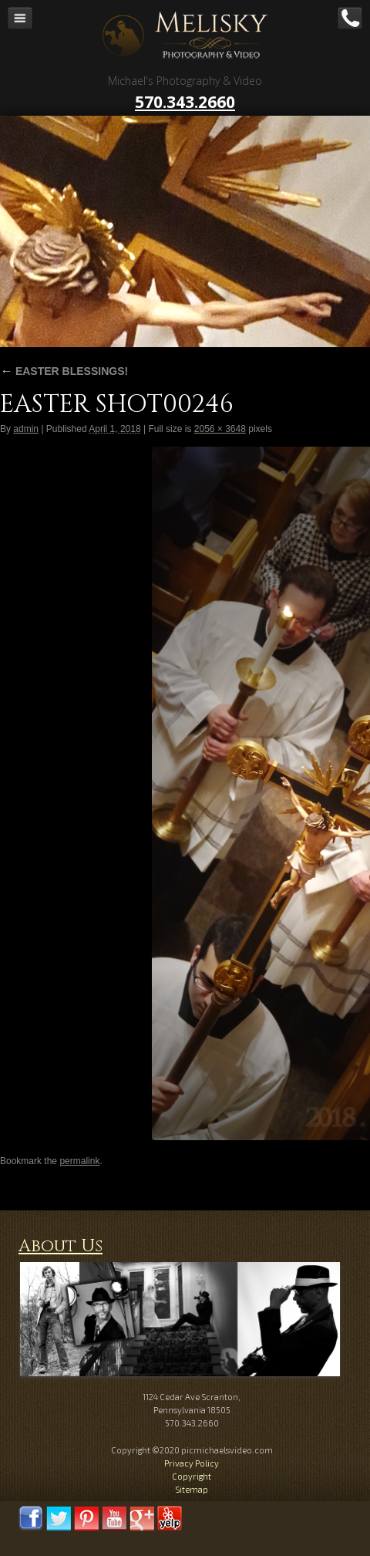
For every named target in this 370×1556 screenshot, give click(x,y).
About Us (60, 1246)
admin (26, 429)
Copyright (191, 1476)
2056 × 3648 (220, 429)
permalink (79, 1161)
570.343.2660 (185, 102)
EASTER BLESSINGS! (64, 371)
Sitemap (191, 1489)
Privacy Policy (191, 1463)
